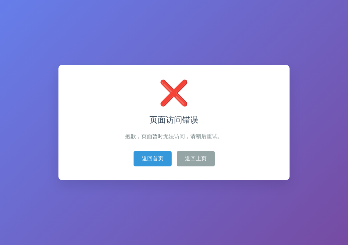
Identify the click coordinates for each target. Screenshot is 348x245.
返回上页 (196, 158)
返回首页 (152, 158)
